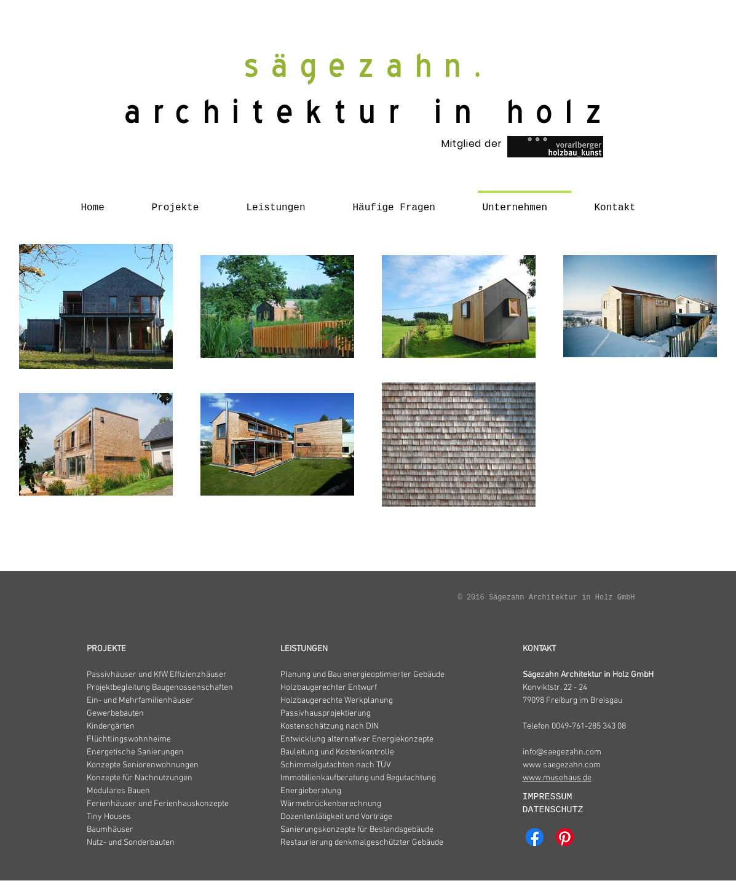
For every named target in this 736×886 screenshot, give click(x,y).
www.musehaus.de (557, 778)
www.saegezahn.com (562, 765)
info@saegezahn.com (562, 752)
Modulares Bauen (118, 791)
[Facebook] (535, 837)
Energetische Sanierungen (135, 752)
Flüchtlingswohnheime (129, 739)
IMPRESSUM (550, 797)
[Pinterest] (565, 837)
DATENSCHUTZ (553, 810)
